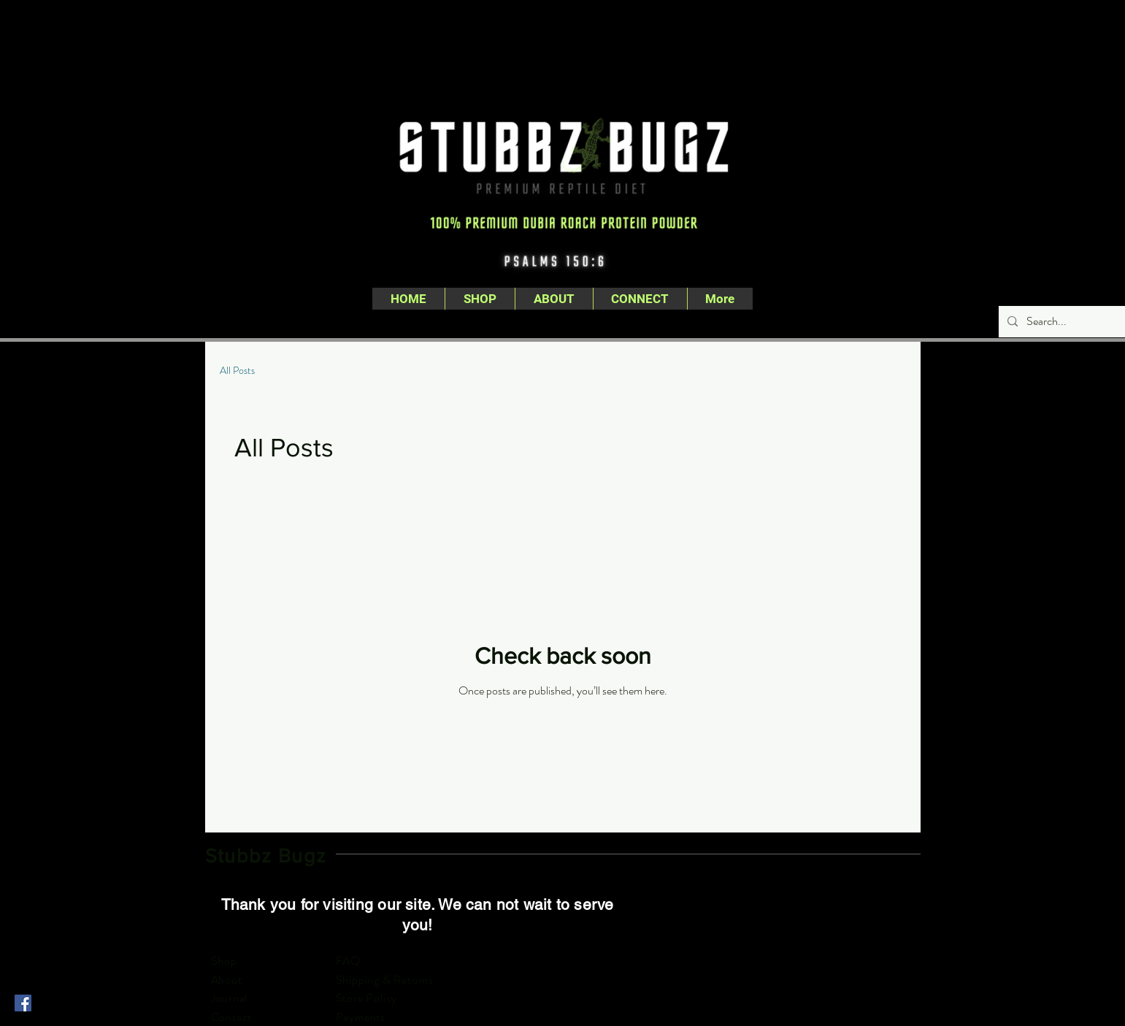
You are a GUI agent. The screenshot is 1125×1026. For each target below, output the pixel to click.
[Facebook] (23, 1003)
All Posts (237, 371)
